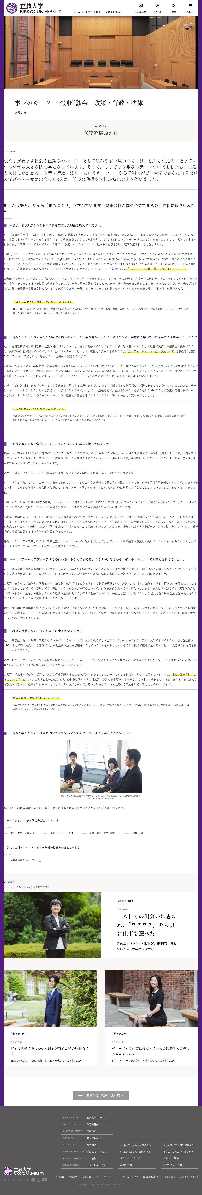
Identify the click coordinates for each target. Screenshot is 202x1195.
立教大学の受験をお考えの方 (135, 1144)
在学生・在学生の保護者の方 (178, 1151)
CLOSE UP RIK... (93, 12)
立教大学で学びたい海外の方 (178, 1144)
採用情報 (60, 1177)
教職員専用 (170, 1177)
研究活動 (78, 1144)
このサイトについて (189, 1177)
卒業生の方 (126, 1165)
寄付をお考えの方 (172, 1165)
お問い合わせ (109, 1177)
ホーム (77, 12)
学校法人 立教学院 (129, 1177)
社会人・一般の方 (172, 1158)
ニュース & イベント (84, 1165)
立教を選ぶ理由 (113, 12)
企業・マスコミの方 (130, 1158)
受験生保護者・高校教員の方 (135, 1151)
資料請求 (73, 1177)
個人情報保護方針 (151, 1177)
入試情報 (78, 1158)
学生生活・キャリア (84, 1151)
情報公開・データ (90, 1177)
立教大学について (83, 1117)
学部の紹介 (80, 1131)
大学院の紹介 (81, 1138)
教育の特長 (80, 1124)
